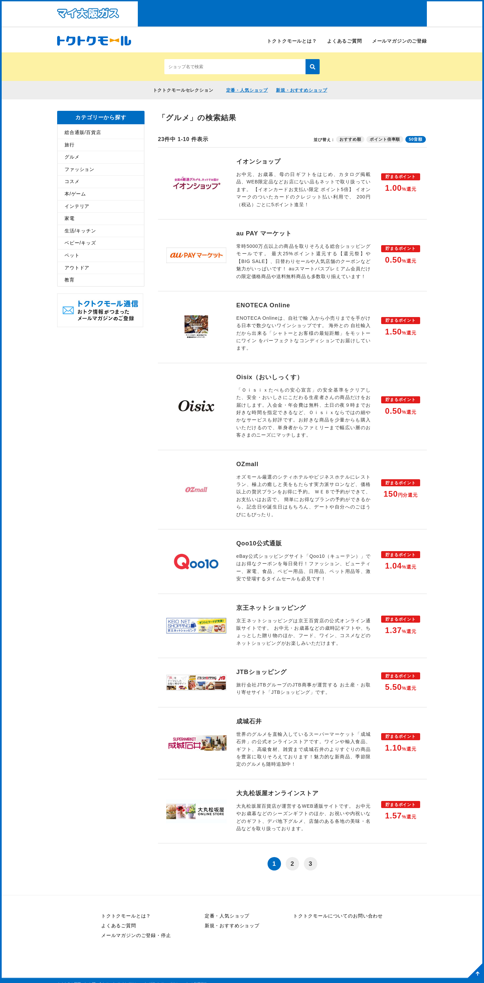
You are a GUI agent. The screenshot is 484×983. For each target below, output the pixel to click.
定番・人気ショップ (247, 90)
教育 (70, 279)
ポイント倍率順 (385, 139)
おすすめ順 (350, 139)
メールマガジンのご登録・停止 (136, 935)
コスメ (72, 181)
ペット (72, 255)
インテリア (77, 206)
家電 (70, 218)
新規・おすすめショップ (301, 90)
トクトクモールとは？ (292, 41)
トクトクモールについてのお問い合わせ (338, 916)
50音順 (415, 139)
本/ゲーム (75, 193)
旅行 (70, 144)
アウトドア (77, 267)
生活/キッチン (80, 230)
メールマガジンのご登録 (399, 41)
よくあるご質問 (344, 41)
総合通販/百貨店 (83, 132)
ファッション (79, 169)
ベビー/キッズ (80, 242)
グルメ (72, 157)
